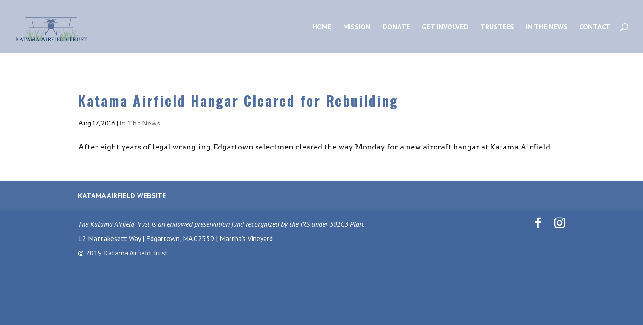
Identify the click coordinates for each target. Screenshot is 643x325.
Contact (595, 27)
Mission (357, 27)
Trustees (497, 27)
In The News (139, 123)
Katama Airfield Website (122, 195)
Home (321, 27)
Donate (396, 27)
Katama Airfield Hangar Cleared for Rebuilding (238, 100)
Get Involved (445, 27)
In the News (547, 27)
